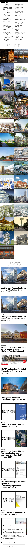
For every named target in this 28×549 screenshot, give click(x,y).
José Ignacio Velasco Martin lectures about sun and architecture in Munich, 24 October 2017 (12, 454)
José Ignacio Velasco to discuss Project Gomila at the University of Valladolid (13, 318)
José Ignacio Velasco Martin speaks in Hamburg (12, 425)
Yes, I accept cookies (14, 542)
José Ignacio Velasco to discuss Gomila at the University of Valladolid (13, 290)
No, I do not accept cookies (13, 547)
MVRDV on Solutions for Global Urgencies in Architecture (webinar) (13, 371)
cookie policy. (12, 538)
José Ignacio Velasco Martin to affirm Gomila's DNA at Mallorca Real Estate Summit (13, 349)
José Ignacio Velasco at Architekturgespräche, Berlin (13, 398)
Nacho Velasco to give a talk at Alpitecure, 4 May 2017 (13, 513)
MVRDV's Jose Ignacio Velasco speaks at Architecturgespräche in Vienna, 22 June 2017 (13, 485)
